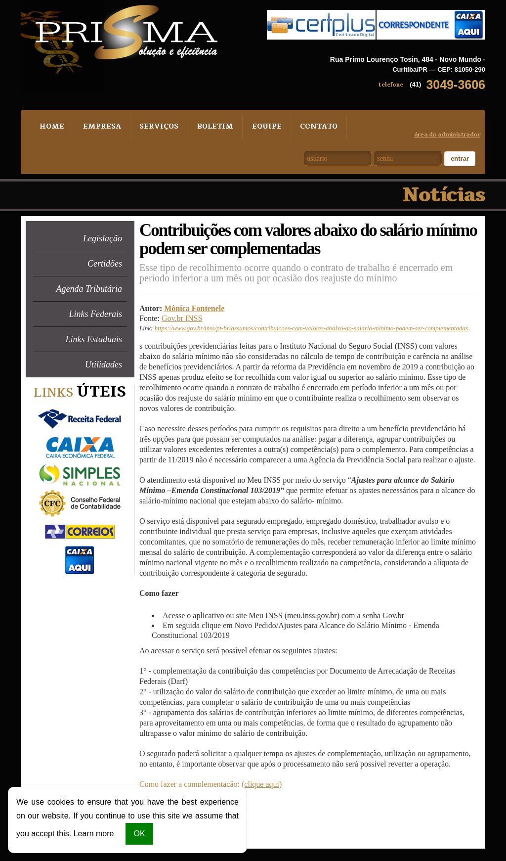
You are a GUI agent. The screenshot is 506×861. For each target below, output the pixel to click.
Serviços (131, 127)
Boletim (176, 127)
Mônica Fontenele (194, 278)
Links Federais (96, 284)
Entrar (460, 129)
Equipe (217, 127)
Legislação (102, 209)
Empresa (85, 127)
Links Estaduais (93, 310)
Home (46, 127)
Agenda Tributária (89, 259)
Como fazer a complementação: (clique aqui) (210, 754)
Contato (258, 127)
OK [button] (139, 833)
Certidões (104, 234)
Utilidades (103, 335)
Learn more (94, 833)
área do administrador (447, 105)
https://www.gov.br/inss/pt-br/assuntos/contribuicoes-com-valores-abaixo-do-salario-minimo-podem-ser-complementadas (311, 298)
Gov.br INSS (182, 288)
